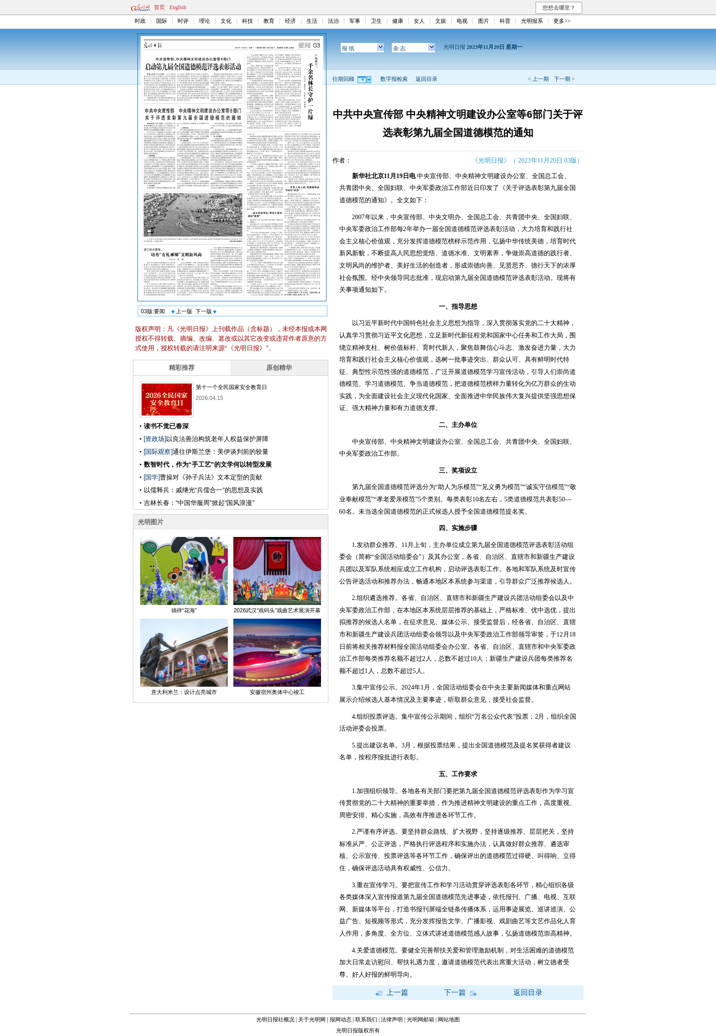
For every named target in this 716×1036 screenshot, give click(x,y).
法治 (333, 21)
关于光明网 (312, 1019)
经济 (290, 21)
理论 (204, 21)
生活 (311, 21)
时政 (140, 21)
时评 (183, 21)
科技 (247, 21)
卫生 (376, 21)
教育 (268, 21)
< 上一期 (538, 79)
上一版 (181, 311)
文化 (226, 21)
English (177, 7)
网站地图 (449, 1019)
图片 (483, 21)
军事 (354, 21)
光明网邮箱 (420, 1019)
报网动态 (341, 1019)
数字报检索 (394, 79)
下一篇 (460, 992)
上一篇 (391, 992)
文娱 (440, 21)
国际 (161, 21)
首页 (159, 7)
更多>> (562, 21)
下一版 (205, 311)
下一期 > (564, 79)
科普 (505, 21)
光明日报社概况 (275, 1019)
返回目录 (426, 79)
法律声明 (392, 1019)
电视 (462, 21)
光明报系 (532, 21)
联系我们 (366, 1019)
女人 (419, 21)
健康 (397, 21)
